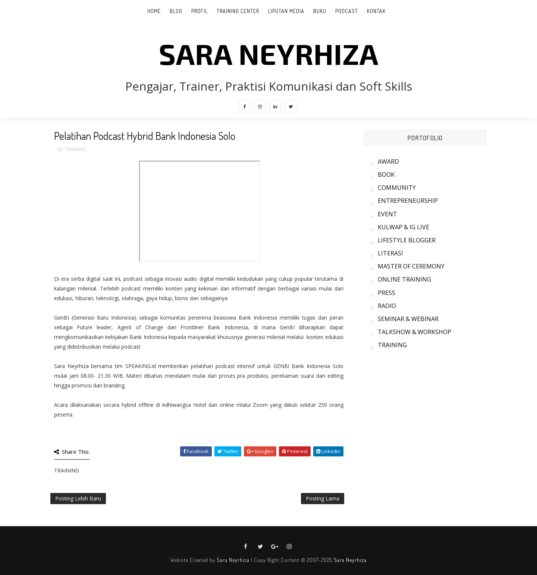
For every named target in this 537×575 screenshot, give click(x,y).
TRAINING (75, 149)
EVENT (387, 214)
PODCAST (346, 11)
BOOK (386, 174)
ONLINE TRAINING (404, 279)
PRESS (386, 293)
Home (154, 11)
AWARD (388, 161)
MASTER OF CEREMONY (411, 266)
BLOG (176, 11)
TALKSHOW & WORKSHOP (414, 332)
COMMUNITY (397, 187)
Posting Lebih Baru (78, 498)
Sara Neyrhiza (233, 560)
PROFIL (199, 11)
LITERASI (390, 253)
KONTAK (376, 11)
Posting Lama (322, 498)
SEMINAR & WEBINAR (408, 319)
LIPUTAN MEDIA (286, 11)
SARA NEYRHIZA (269, 53)
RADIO (387, 306)
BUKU (319, 11)
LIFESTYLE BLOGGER (407, 240)
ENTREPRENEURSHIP (408, 201)
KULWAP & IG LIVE (403, 227)
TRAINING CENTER (238, 11)
